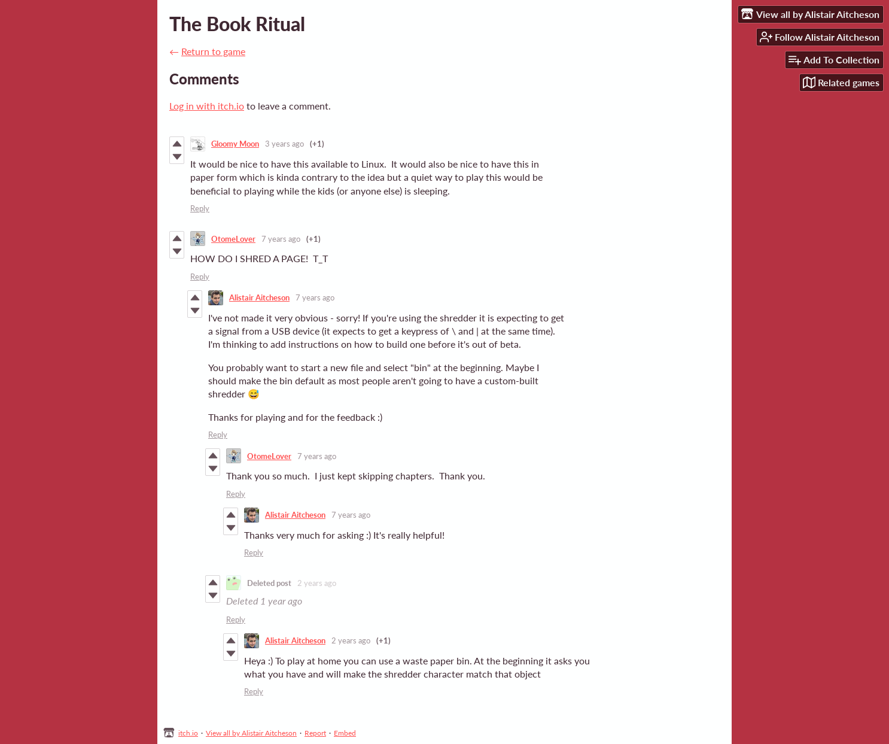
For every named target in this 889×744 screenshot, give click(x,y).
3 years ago (284, 143)
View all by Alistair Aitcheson (251, 732)
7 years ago (280, 239)
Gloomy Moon (235, 143)
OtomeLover (233, 239)
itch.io (188, 732)
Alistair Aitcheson (259, 297)
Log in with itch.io (206, 105)
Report (315, 732)
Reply (199, 208)
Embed (345, 732)
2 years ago (316, 583)
